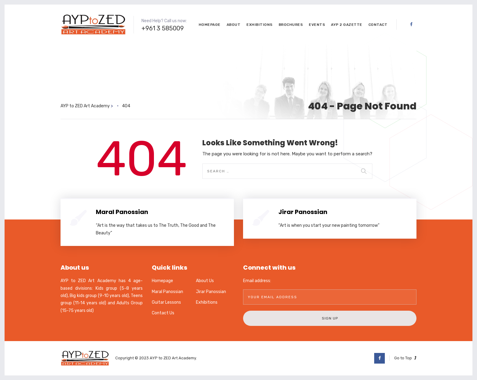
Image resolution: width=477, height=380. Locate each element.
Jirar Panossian (302, 212)
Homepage (210, 24)
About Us (205, 280)
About (234, 24)
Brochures (291, 24)
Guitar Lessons (166, 302)
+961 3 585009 (162, 28)
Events (317, 24)
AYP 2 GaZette (346, 24)
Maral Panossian (122, 212)
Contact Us (163, 313)
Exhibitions (259, 24)
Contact (378, 24)
